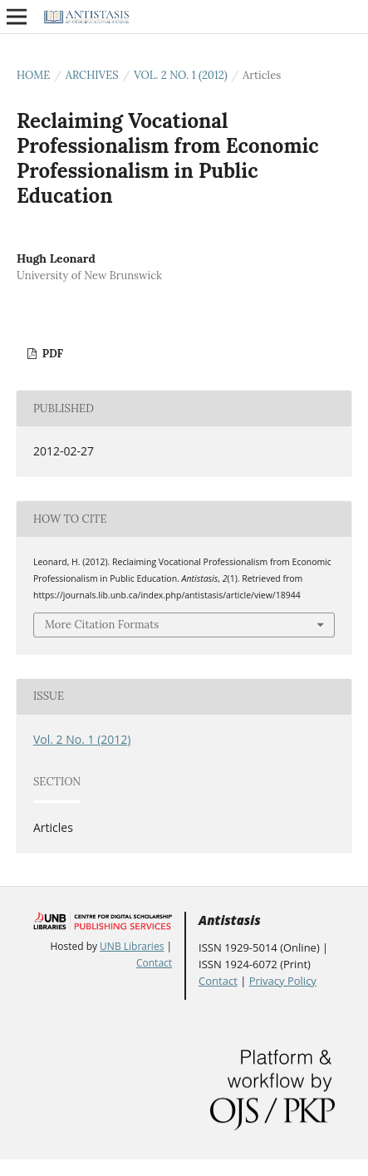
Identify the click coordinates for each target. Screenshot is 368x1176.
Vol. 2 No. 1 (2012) (181, 75)
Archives (92, 75)
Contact (154, 963)
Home (33, 75)
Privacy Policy (282, 980)
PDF (51, 354)
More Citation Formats (102, 625)
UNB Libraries (132, 946)
